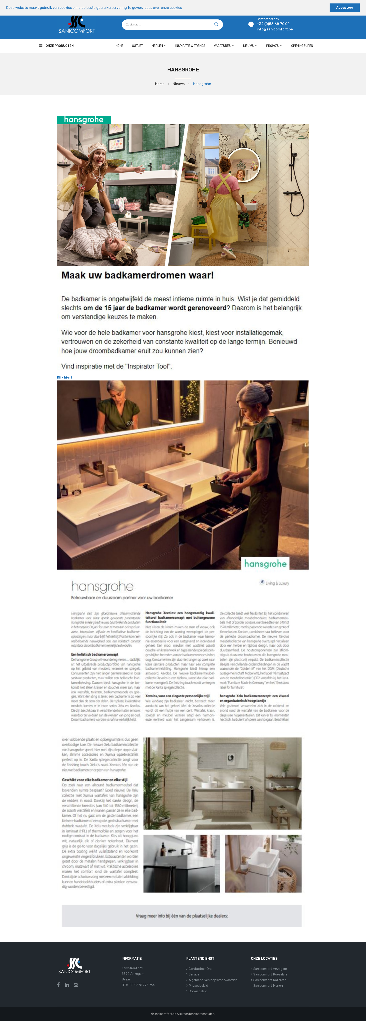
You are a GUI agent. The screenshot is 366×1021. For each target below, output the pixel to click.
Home (119, 46)
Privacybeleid (198, 986)
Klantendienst (200, 958)
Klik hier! (64, 377)
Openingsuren (302, 46)
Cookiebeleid (198, 991)
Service (194, 974)
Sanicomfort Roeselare (270, 974)
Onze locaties (264, 958)
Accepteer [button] (344, 7)
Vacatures (224, 46)
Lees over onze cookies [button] (163, 8)
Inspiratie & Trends (190, 46)
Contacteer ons (200, 969)
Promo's (274, 46)
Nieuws (250, 46)
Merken (159, 46)
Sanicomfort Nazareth (270, 980)
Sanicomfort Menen (268, 986)
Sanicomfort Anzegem (270, 969)
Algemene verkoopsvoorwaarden (213, 980)
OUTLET (137, 46)
